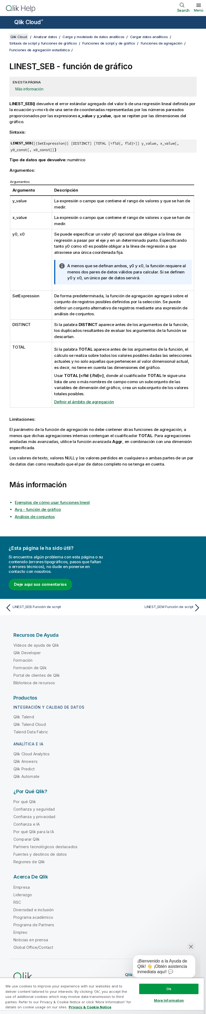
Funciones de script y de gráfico (108, 43)
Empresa (21, 887)
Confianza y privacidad (34, 816)
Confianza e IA (26, 824)
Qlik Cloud (28, 22)
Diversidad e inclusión (33, 909)
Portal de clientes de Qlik (36, 675)
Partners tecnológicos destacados (45, 846)
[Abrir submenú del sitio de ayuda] (7, 22)
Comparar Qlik (26, 839)
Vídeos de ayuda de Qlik (36, 645)
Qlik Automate (26, 776)
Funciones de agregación (161, 43)
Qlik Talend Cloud (29, 724)
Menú (198, 10)
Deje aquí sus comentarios (40, 584)
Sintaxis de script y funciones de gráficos (43, 43)
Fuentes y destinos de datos (40, 854)
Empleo (20, 932)
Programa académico (33, 917)
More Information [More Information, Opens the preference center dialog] (169, 1000)
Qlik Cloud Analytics (31, 754)
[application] (160, 967)
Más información (29, 89)
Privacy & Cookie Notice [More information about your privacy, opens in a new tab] (90, 1007)
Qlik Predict (24, 769)
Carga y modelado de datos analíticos (93, 37)
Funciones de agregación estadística (39, 50)
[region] (102, 996)
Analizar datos (45, 37)
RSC (17, 902)
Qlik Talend (23, 717)
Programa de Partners (33, 925)
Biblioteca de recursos (34, 682)
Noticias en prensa (30, 940)
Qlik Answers (25, 761)
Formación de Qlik (30, 667)
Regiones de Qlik (29, 861)
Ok (168, 989)
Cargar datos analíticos (149, 37)
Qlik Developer (27, 652)
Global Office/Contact (33, 947)
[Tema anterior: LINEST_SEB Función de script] (52, 607)
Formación (22, 660)
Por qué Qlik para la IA (33, 831)
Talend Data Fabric (30, 732)
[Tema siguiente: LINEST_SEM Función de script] (153, 607)
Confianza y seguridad (34, 809)
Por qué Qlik (24, 801)
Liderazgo (22, 894)
